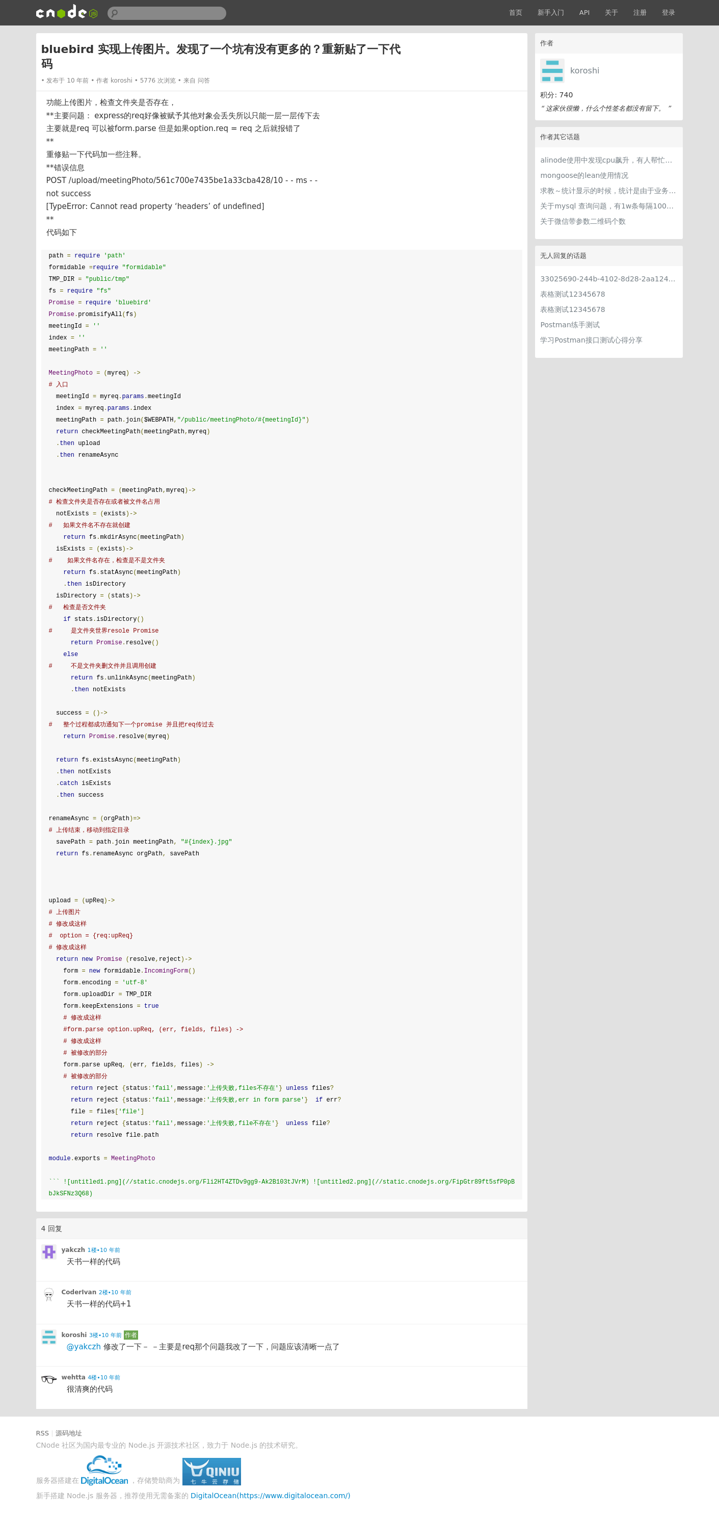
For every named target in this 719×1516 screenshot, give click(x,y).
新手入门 (551, 12)
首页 (515, 12)
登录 (668, 12)
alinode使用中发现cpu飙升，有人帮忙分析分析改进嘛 (609, 160)
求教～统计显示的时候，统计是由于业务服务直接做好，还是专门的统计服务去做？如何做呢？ (609, 191)
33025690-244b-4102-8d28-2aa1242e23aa (609, 279)
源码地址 (69, 1433)
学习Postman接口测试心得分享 (591, 340)
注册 (640, 12)
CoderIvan (79, 1292)
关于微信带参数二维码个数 (583, 221)
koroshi (584, 70)
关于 (611, 12)
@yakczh (84, 1346)
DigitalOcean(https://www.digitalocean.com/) (271, 1496)
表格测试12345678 (572, 294)
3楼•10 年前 (105, 1335)
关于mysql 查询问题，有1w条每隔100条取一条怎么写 (609, 206)
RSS (42, 1433)
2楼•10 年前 (115, 1292)
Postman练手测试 (569, 325)
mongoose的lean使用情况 (584, 175)
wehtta (74, 1377)
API (584, 12)
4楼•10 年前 (104, 1377)
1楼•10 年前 (104, 1250)
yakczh (74, 1249)
